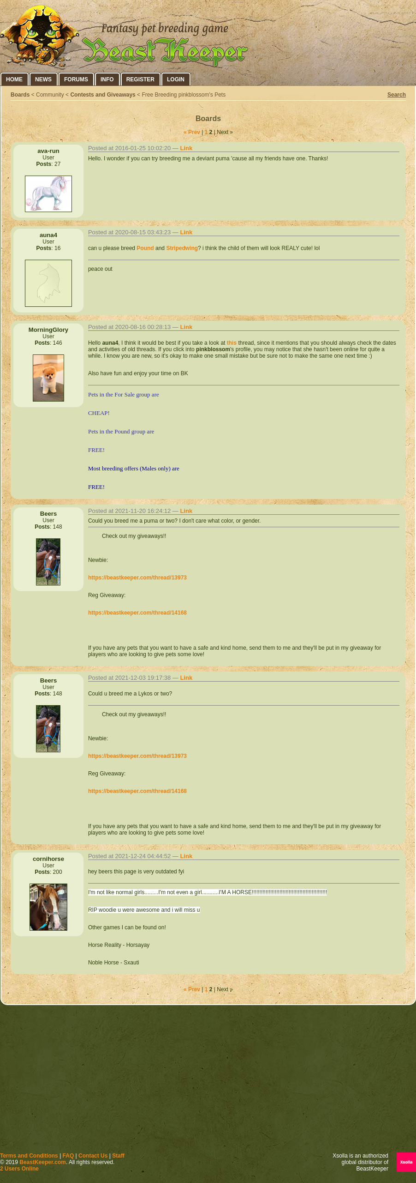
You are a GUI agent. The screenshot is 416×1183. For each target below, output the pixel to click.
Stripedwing (182, 248)
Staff (118, 1156)
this (232, 343)
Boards (20, 94)
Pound (145, 248)
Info (107, 79)
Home (14, 79)
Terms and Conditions (29, 1156)
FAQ (68, 1156)
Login (175, 79)
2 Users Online (19, 1168)
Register (140, 79)
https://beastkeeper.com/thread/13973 (137, 577)
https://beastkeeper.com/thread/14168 (137, 613)
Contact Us (92, 1156)
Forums (76, 79)
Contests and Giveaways (102, 94)
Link (186, 148)
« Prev (192, 132)
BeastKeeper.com (42, 1162)
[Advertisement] (208, 1081)
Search (396, 94)
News (43, 79)
